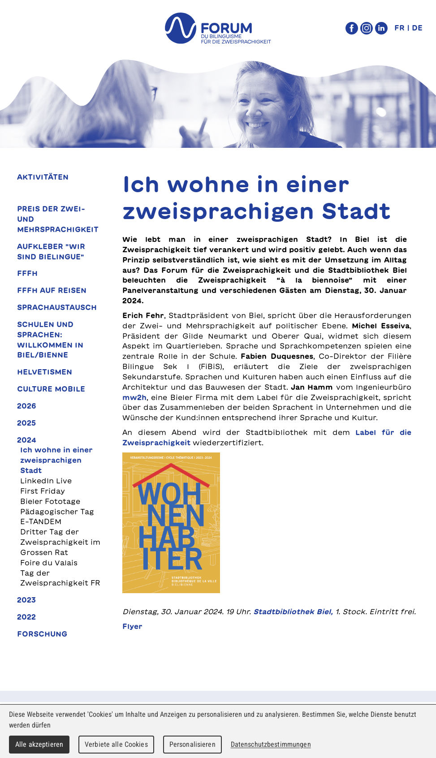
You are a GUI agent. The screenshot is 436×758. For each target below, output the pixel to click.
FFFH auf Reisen (51, 290)
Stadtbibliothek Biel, (293, 611)
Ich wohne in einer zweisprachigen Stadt (56, 460)
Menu (26, 28)
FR (399, 27)
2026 (26, 405)
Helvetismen (44, 371)
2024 (26, 440)
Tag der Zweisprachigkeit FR (60, 578)
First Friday (42, 491)
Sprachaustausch (57, 307)
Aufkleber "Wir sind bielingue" (51, 251)
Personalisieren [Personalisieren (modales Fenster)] (192, 744)
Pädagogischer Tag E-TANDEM (57, 516)
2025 (26, 422)
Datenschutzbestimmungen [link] (271, 744)
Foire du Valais (49, 562)
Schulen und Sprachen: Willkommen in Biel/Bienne (50, 340)
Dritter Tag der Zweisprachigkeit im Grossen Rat (60, 542)
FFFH (27, 273)
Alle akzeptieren (39, 744)
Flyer (132, 626)
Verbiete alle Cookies (116, 744)
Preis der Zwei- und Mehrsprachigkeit (58, 219)
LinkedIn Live (46, 480)
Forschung (42, 633)
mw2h (134, 397)
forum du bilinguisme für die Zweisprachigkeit (218, 28)
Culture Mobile (51, 388)
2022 (26, 616)
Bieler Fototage (50, 501)
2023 (26, 599)
